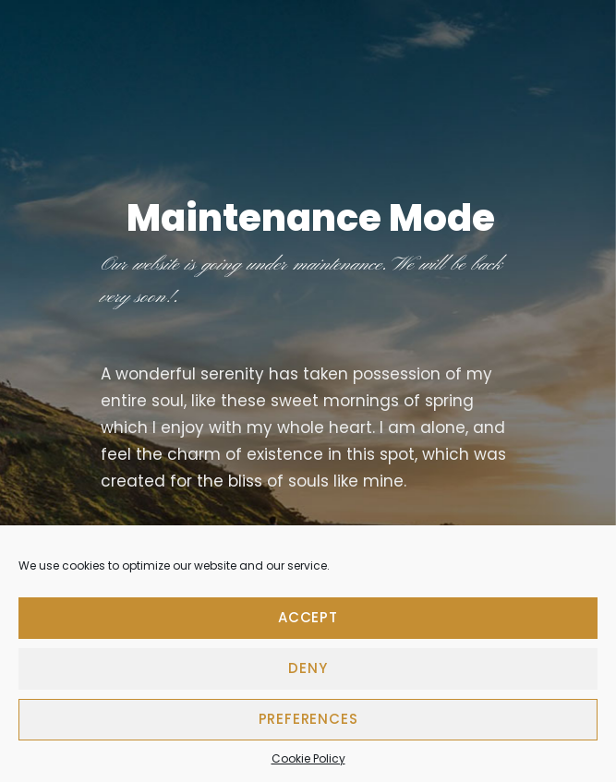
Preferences (308, 718)
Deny (307, 668)
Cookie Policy (308, 758)
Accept (308, 617)
